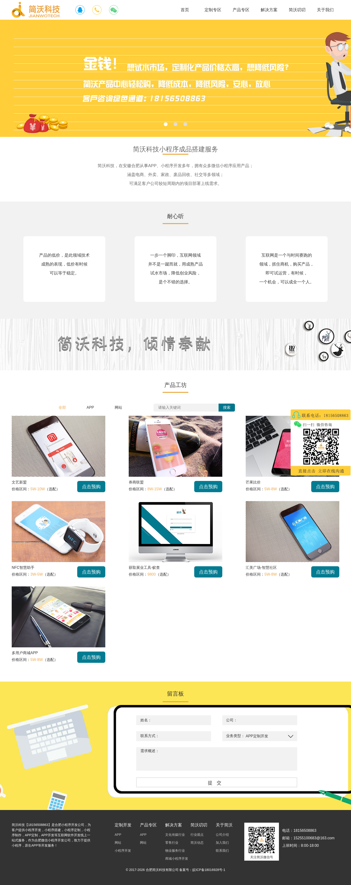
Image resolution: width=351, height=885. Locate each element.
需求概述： (149, 751)
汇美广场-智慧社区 (261, 568)
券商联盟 (136, 482)
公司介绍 (222, 834)
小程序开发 (123, 850)
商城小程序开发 (176, 858)
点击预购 (91, 486)
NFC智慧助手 (23, 568)
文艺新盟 (19, 482)
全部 (62, 407)
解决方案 (269, 10)
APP (90, 407)
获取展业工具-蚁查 (144, 568)
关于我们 (325, 10)
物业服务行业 (175, 850)
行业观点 (197, 834)
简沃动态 (197, 842)
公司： (231, 720)
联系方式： (149, 736)
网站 (118, 407)
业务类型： (235, 736)
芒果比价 (253, 482)
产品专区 (241, 10)
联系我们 (222, 850)
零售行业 (171, 842)
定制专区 (213, 10)
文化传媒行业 (175, 834)
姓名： (146, 720)
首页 (185, 10)
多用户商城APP (25, 653)
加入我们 (222, 842)
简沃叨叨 (297, 10)
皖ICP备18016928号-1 (208, 870)
